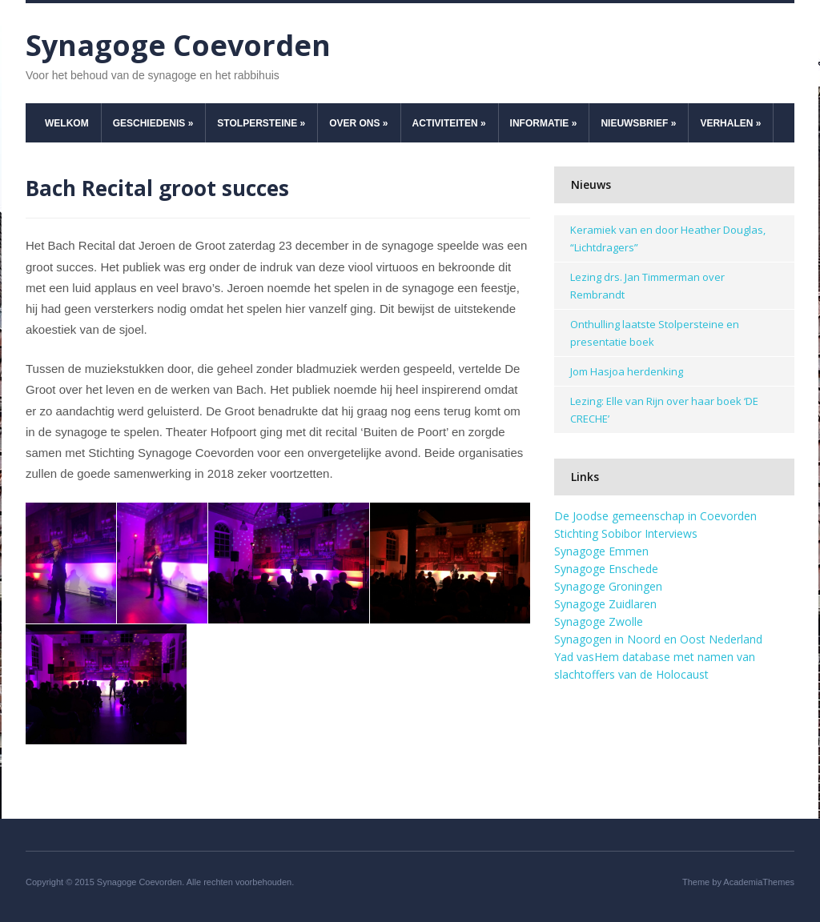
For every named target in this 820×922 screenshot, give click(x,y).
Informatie (543, 123)
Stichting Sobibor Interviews (625, 533)
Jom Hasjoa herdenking (626, 371)
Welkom (67, 123)
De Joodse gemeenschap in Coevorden (655, 515)
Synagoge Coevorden (178, 45)
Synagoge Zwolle (598, 621)
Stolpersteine (261, 123)
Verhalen (730, 123)
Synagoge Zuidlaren (605, 603)
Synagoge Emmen (601, 551)
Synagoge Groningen (608, 586)
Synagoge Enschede (606, 568)
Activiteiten (449, 123)
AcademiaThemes (758, 882)
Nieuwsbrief (638, 123)
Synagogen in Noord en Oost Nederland (658, 639)
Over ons (358, 123)
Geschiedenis (153, 123)
